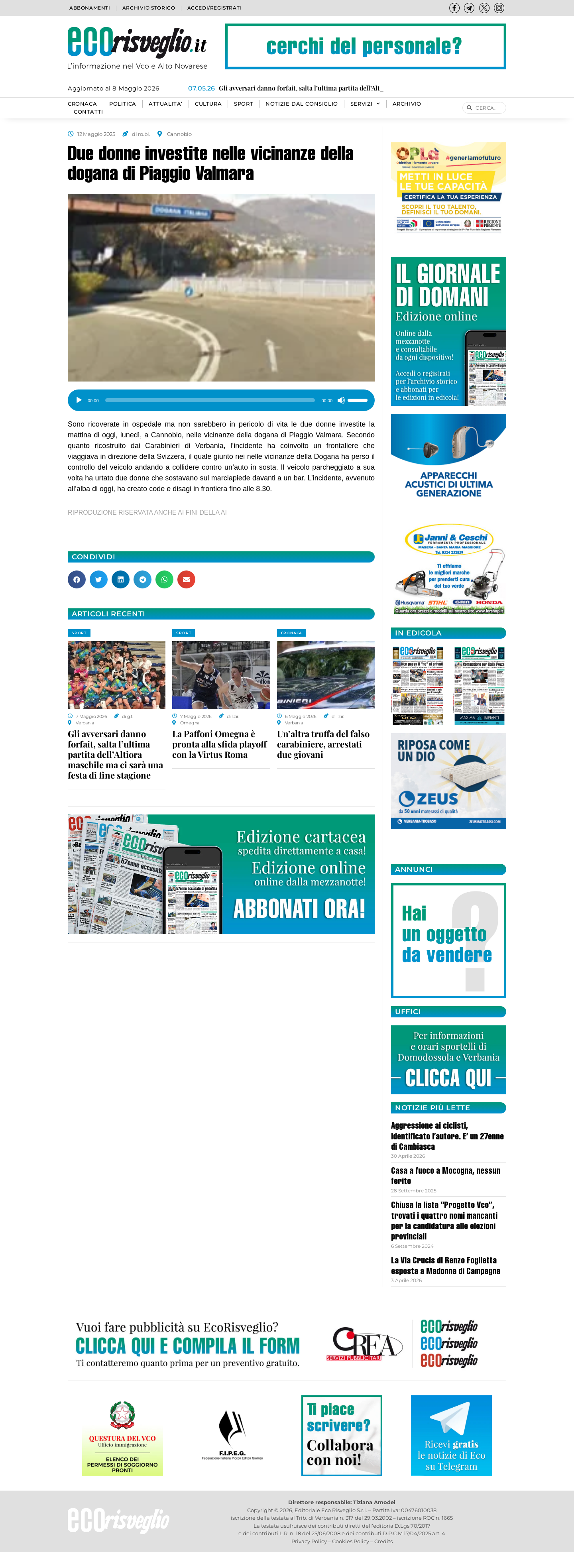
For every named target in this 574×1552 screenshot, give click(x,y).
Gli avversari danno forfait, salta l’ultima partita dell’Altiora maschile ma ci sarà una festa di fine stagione (115, 754)
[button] (77, 579)
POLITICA (122, 104)
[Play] (79, 400)
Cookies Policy (350, 1541)
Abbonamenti (89, 8)
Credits (383, 1541)
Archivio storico (148, 8)
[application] (221, 397)
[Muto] (341, 400)
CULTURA (208, 104)
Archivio (407, 104)
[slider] (210, 400)
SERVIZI (365, 104)
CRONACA (82, 104)
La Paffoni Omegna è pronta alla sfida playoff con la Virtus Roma (219, 744)
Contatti (88, 112)
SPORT (243, 104)
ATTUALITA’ (166, 104)
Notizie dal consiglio (301, 104)
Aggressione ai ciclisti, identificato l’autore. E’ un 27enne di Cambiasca (447, 1137)
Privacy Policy (309, 1541)
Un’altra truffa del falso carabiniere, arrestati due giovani (323, 744)
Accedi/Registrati (214, 8)
